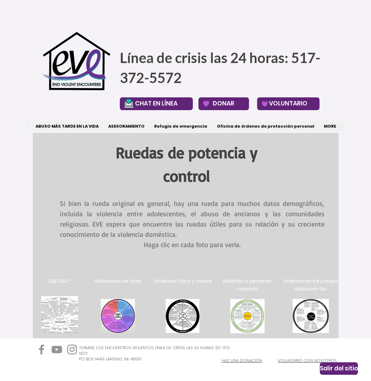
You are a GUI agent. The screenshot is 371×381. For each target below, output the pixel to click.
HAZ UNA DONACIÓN (242, 361)
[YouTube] (56, 349)
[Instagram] (72, 349)
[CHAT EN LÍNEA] (156, 103)
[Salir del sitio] (339, 368)
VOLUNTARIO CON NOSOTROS (307, 361)
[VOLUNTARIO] (288, 103)
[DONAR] (223, 103)
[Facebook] (41, 349)
